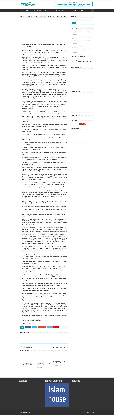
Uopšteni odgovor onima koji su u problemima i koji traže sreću (44, 365)
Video (39, 10)
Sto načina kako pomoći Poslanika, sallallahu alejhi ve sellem (59, 363)
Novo (73, 28)
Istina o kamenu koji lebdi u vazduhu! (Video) (83, 37)
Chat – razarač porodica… (79, 46)
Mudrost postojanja (30, 347)
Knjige (58, 10)
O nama (27, 10)
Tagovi (90, 28)
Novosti (51, 10)
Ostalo (64, 10)
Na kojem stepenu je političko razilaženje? (27, 364)
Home (22, 16)
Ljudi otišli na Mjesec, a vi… (57, 347)
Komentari (85, 28)
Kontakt (80, 10)
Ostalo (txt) (30, 16)
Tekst (33, 10)
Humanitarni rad (73, 10)
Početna (22, 10)
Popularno (78, 28)
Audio (45, 10)
